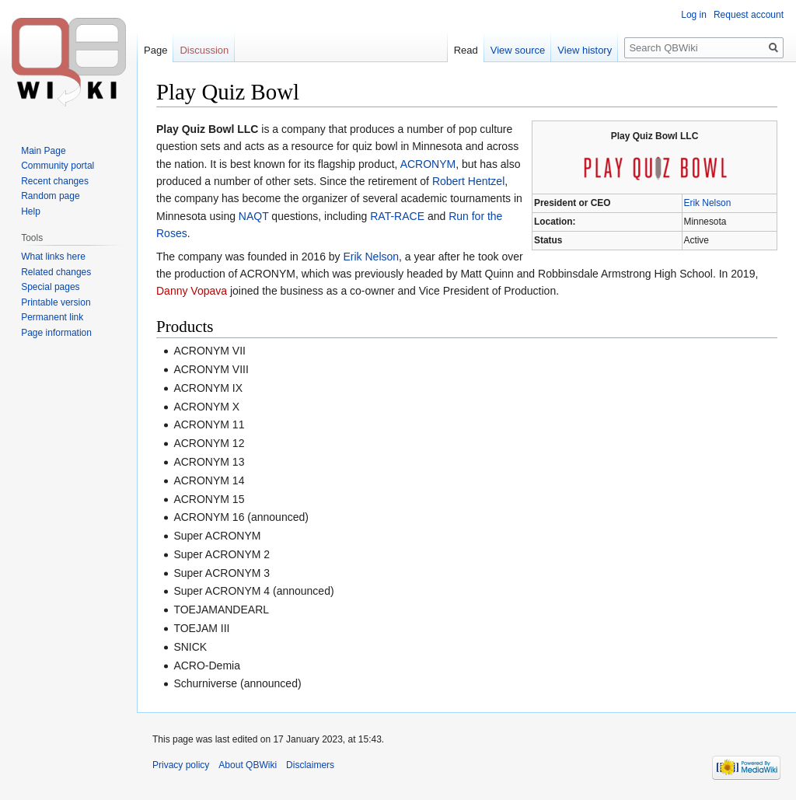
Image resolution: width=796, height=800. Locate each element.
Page (155, 50)
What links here (53, 256)
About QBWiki (247, 765)
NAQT (254, 216)
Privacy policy (180, 765)
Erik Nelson (707, 202)
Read (466, 50)
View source (518, 50)
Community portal (57, 165)
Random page (50, 195)
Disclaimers (310, 765)
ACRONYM (428, 164)
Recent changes (55, 181)
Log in (694, 14)
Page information (56, 332)
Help (30, 211)
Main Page (43, 150)
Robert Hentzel (468, 181)
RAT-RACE (397, 216)
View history (584, 50)
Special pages (50, 286)
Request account (749, 14)
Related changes (56, 272)
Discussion (204, 50)
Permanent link (52, 317)
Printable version (55, 302)
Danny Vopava (191, 291)
